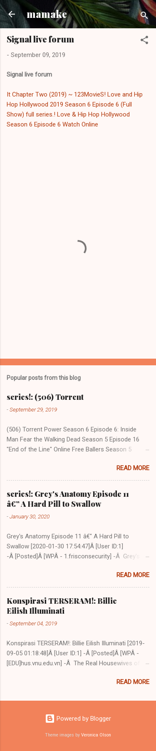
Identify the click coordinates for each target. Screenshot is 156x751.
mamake (47, 13)
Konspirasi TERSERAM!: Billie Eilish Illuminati (62, 606)
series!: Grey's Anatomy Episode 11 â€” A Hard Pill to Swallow (68, 499)
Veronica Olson (96, 735)
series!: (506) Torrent (45, 397)
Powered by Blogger (78, 718)
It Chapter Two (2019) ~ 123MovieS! (56, 94)
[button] (144, 41)
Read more (132, 468)
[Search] (144, 17)
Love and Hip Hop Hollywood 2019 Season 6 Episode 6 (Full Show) (75, 104)
